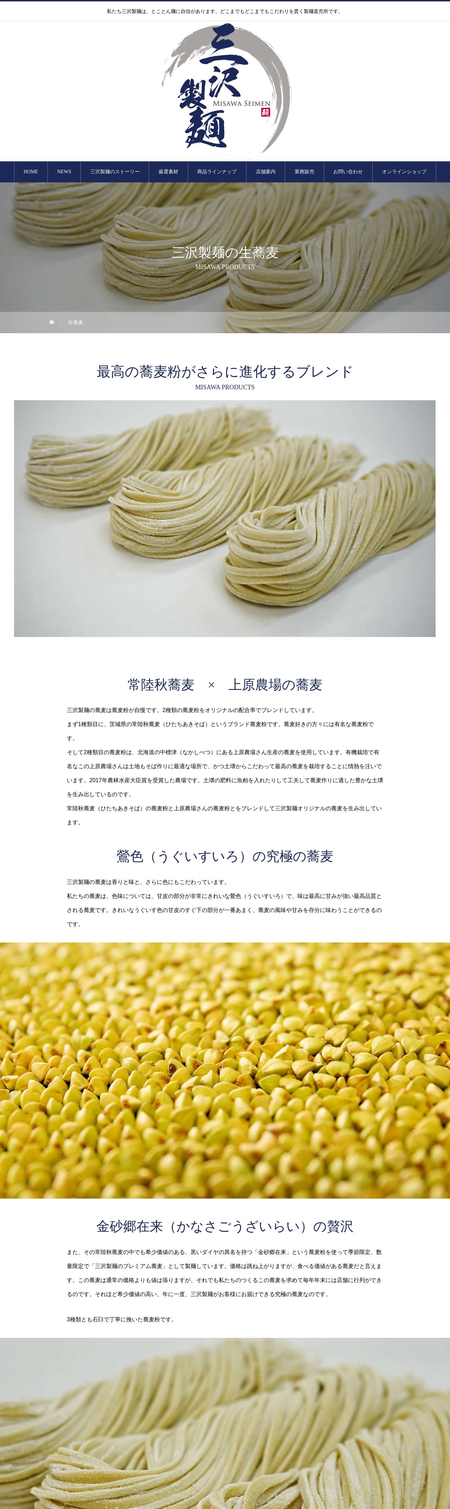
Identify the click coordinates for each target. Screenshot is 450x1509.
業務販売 (304, 171)
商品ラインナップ (217, 171)
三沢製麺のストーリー (115, 171)
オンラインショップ (404, 171)
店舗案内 (266, 171)
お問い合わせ (348, 171)
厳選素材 (168, 171)
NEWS (64, 171)
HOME (31, 171)
